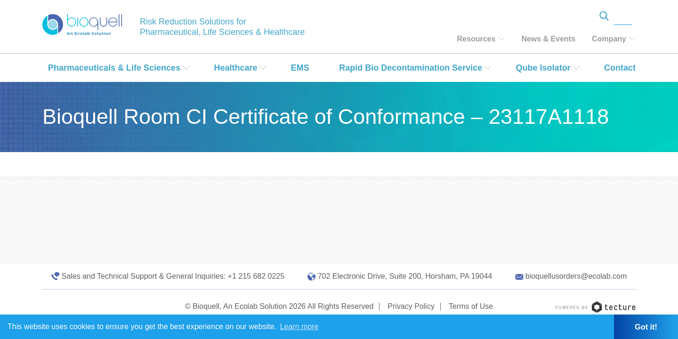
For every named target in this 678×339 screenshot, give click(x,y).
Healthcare (235, 68)
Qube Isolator (543, 68)
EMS (300, 68)
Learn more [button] (299, 327)
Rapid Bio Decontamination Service (410, 68)
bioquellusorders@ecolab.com (576, 276)
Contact (620, 68)
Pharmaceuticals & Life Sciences (114, 68)
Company (609, 39)
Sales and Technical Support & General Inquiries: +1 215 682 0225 (173, 276)
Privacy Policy (411, 306)
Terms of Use (471, 306)
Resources (476, 39)
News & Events (548, 39)
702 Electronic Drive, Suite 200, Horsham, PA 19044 (405, 276)
